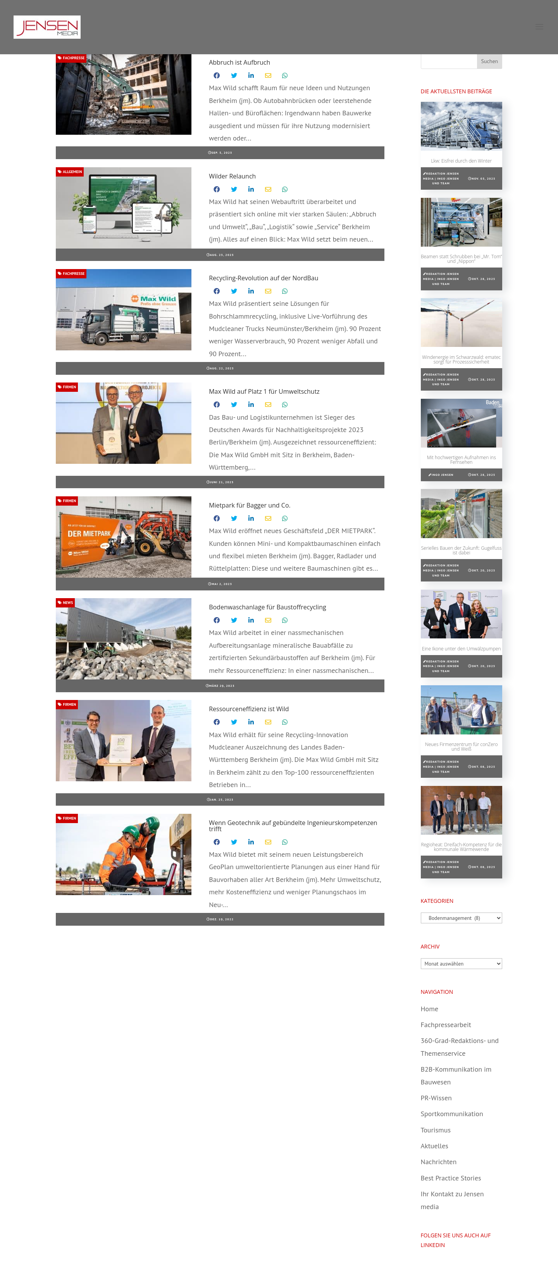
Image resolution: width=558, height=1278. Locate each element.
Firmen (67, 386)
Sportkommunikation (452, 1113)
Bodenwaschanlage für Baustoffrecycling (267, 607)
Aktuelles (434, 1145)
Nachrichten (439, 1161)
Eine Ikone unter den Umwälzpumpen (461, 648)
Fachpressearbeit (446, 1024)
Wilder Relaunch (232, 176)
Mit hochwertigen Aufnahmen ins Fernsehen (461, 459)
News (65, 602)
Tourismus (436, 1129)
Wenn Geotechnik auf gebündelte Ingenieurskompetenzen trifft (293, 825)
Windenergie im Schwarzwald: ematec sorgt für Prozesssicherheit (461, 359)
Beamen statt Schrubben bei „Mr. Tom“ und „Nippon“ (461, 258)
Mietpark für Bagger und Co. (250, 505)
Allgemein (70, 171)
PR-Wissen (436, 1097)
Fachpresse (71, 57)
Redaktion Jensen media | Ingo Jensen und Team (441, 178)
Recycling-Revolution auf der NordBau (263, 278)
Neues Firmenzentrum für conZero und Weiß (461, 746)
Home (430, 1008)
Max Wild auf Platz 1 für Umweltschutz (264, 391)
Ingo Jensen (442, 475)
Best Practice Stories (451, 1177)
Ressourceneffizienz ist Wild (249, 709)
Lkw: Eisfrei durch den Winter (461, 161)
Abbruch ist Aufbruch (239, 62)
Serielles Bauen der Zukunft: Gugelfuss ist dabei (461, 550)
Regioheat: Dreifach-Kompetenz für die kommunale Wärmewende (461, 847)
